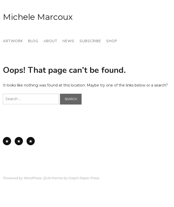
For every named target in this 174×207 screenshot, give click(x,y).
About (50, 41)
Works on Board (31, 141)
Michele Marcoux (38, 17)
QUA (46, 178)
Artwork (13, 41)
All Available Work (7, 141)
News (68, 41)
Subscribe (90, 41)
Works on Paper (19, 141)
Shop (111, 41)
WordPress (32, 178)
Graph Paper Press (83, 178)
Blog (33, 41)
